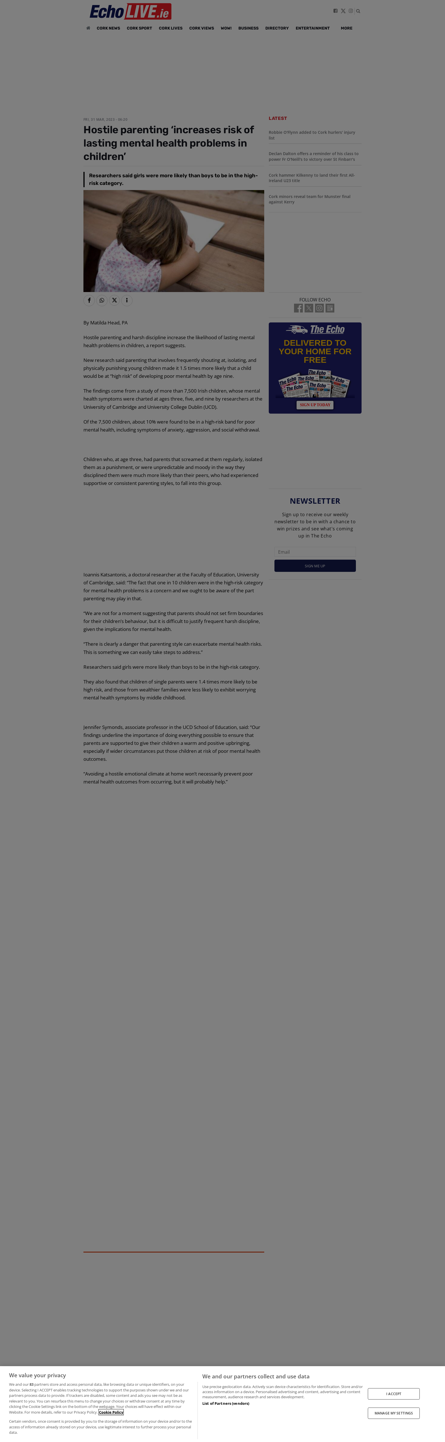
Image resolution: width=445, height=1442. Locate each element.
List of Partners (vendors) (225, 1403)
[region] (222, 1404)
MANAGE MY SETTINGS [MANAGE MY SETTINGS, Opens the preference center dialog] (394, 1413)
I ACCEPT (393, 1393)
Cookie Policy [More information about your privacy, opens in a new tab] (111, 1412)
